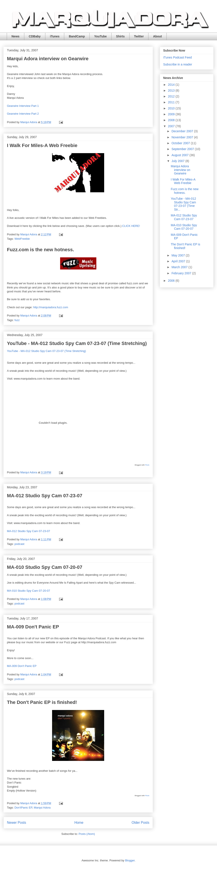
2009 (172, 114)
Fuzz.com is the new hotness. (40, 249)
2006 (172, 280)
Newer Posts (16, 822)
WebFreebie (22, 238)
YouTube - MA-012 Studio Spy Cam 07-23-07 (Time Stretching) (77, 343)
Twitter (139, 36)
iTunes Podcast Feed (177, 57)
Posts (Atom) (87, 834)
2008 (172, 120)
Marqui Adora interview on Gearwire (48, 58)
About (157, 36)
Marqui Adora (42, 807)
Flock (147, 465)
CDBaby (35, 36)
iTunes (54, 36)
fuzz (17, 320)
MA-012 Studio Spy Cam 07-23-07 (44, 495)
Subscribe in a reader (177, 64)
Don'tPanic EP (23, 807)
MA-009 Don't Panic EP (33, 627)
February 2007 (181, 273)
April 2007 (178, 261)
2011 (172, 102)
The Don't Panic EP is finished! (42, 702)
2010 (172, 108)
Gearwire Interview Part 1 (23, 105)
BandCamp (77, 36)
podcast (20, 544)
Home (79, 822)
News (16, 36)
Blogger (130, 860)
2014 (172, 84)
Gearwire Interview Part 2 (23, 113)
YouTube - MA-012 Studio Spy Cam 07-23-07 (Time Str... (183, 204)
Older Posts (140, 822)
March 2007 (179, 267)
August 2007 (180, 155)
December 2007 (182, 131)
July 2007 (178, 161)
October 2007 (181, 143)
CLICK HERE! (131, 226)
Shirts (120, 36)
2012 (172, 96)
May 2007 (178, 255)
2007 (172, 126)
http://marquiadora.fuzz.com (50, 307)
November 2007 (182, 137)
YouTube (100, 36)
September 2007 (183, 149)
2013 (172, 90)
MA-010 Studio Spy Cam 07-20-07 (44, 567)
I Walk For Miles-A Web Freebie (42, 145)
